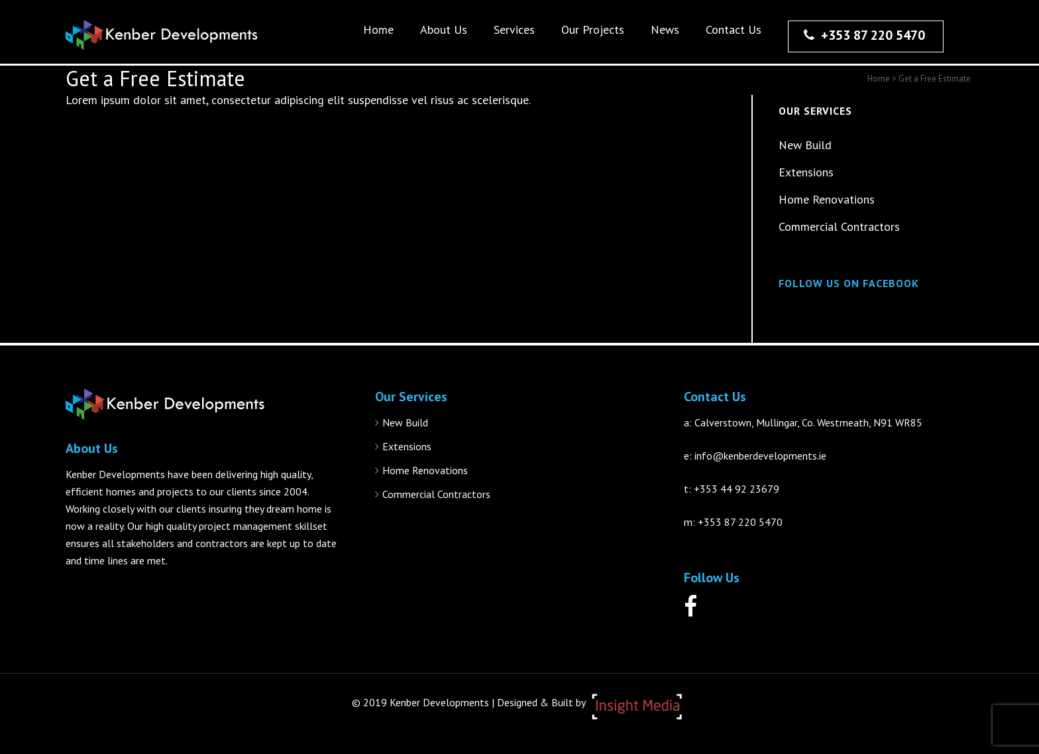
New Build (805, 145)
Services (514, 29)
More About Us (99, 593)
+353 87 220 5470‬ (864, 35)
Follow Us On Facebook (849, 283)
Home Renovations (827, 199)
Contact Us (733, 29)
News (665, 29)
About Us (443, 29)
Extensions (806, 172)
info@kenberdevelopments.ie (760, 455)
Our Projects (592, 29)
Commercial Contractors (839, 226)
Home (378, 29)
